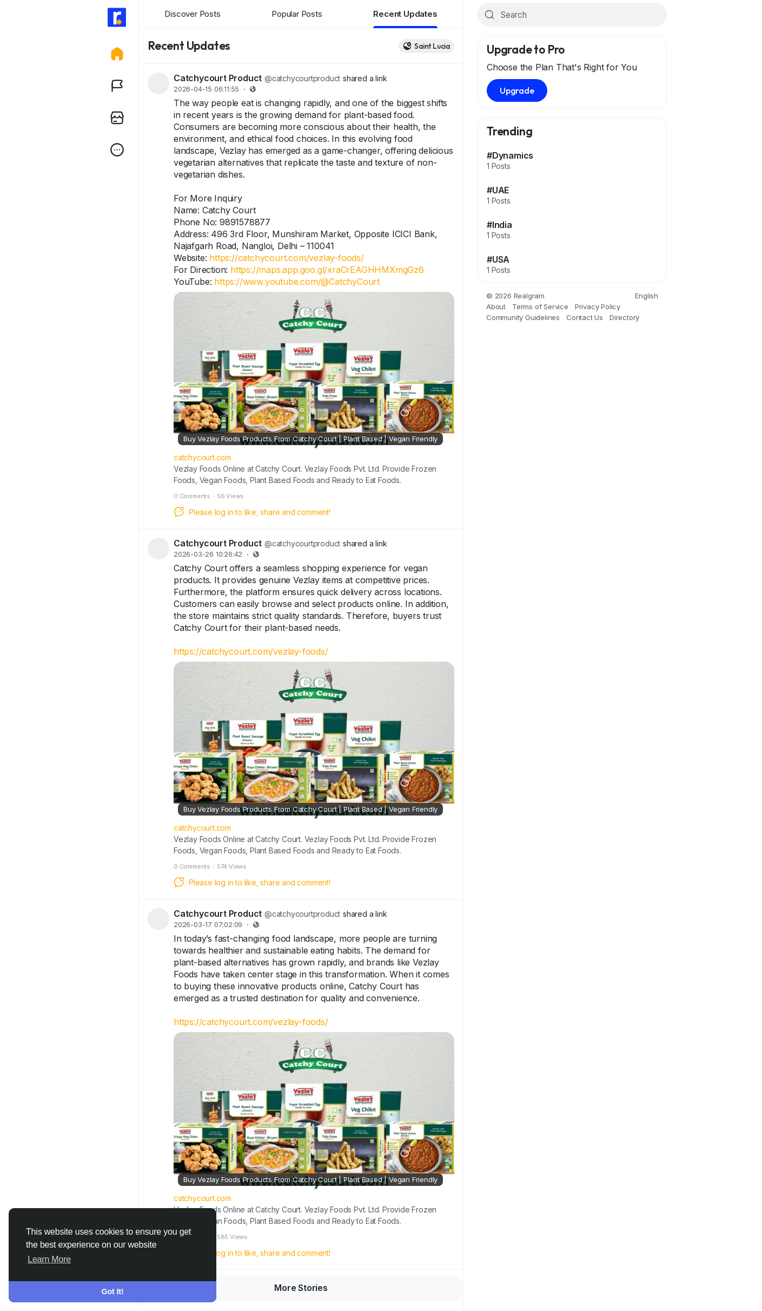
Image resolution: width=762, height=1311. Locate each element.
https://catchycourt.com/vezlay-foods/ (286, 257)
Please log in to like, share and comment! (252, 511)
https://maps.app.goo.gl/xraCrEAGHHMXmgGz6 (327, 269)
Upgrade (517, 90)
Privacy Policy (597, 306)
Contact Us (584, 317)
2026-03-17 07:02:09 (208, 925)
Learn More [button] (49, 1259)
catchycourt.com (202, 457)
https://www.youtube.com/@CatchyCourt (297, 281)
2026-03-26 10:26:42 (208, 554)
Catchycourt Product (218, 78)
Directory (624, 317)
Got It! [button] (113, 1291)
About (496, 306)
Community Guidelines (523, 317)
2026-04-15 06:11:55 (206, 89)
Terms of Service (540, 306)
